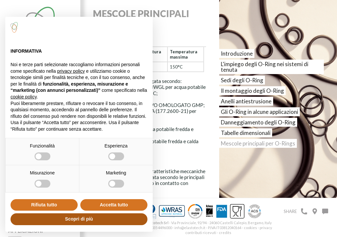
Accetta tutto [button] (114, 204)
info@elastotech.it (189, 227)
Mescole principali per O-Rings (258, 143)
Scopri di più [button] (79, 219)
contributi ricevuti (200, 232)
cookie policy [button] (24, 96)
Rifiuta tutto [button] (44, 204)
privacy (266, 227)
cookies (250, 227)
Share (290, 211)
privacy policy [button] (71, 71)
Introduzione (237, 53)
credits (225, 232)
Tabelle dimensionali (246, 132)
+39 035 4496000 (158, 227)
